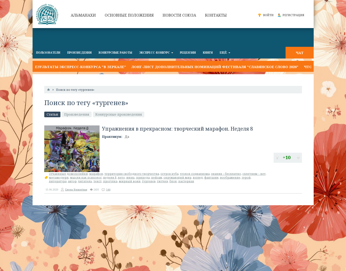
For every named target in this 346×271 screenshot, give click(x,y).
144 (108, 189)
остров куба (169, 174)
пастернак (186, 181)
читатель (85, 181)
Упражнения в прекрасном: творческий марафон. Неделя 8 (177, 128)
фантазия (211, 177)
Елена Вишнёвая (76, 189)
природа (143, 177)
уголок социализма (195, 174)
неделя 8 (109, 177)
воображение (230, 177)
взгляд (198, 177)
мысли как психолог (86, 177)
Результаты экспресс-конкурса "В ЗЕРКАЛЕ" (79, 66)
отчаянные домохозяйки (68, 174)
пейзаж (156, 177)
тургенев (149, 181)
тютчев (162, 181)
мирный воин (130, 181)
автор (72, 181)
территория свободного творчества (131, 174)
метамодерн (59, 177)
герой (246, 177)
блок (173, 181)
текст (97, 181)
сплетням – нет (254, 174)
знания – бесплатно (226, 174)
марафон (96, 174)
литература (58, 181)
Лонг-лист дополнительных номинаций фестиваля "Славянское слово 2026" (214, 66)
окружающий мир (177, 177)
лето (121, 177)
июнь (130, 177)
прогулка (110, 181)
